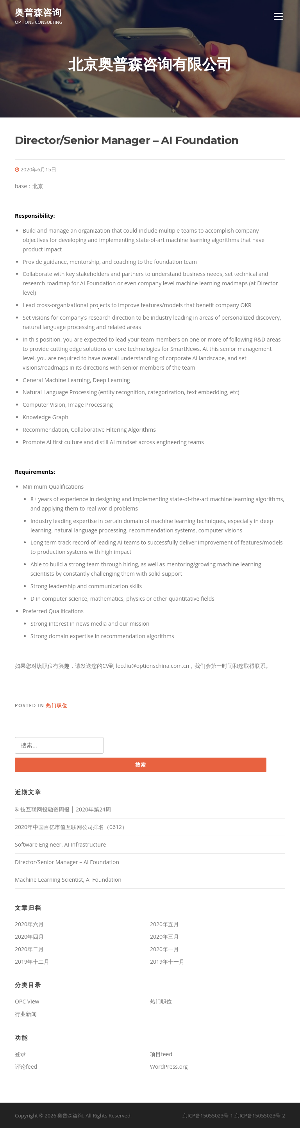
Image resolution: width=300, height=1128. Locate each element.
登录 (20, 1054)
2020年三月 (164, 936)
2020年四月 (29, 936)
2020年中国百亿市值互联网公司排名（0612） (71, 827)
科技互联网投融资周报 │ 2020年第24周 (63, 809)
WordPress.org (169, 1066)
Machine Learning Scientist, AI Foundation (68, 879)
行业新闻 (26, 1014)
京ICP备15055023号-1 (207, 1115)
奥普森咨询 (38, 12)
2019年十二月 (32, 961)
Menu (278, 16)
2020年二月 (29, 949)
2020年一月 (164, 949)
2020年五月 (164, 924)
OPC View (27, 1001)
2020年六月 (29, 924)
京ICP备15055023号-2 (259, 1115)
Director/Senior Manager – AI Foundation (67, 862)
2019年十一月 (167, 961)
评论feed (26, 1066)
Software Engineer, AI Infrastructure (60, 844)
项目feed (161, 1054)
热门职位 (56, 705)
